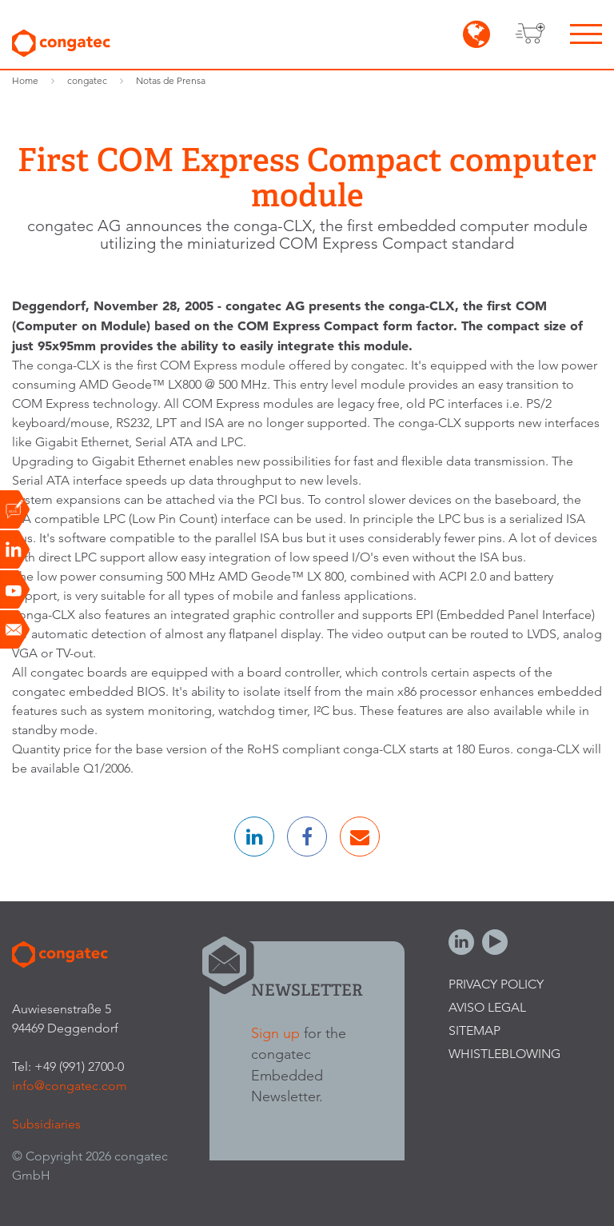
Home (25, 80)
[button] (254, 837)
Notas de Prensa (170, 80)
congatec (87, 80)
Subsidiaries (46, 1124)
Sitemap (474, 1030)
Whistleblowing (504, 1053)
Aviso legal (487, 1007)
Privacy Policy (496, 984)
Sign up (275, 1033)
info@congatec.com (69, 1085)
